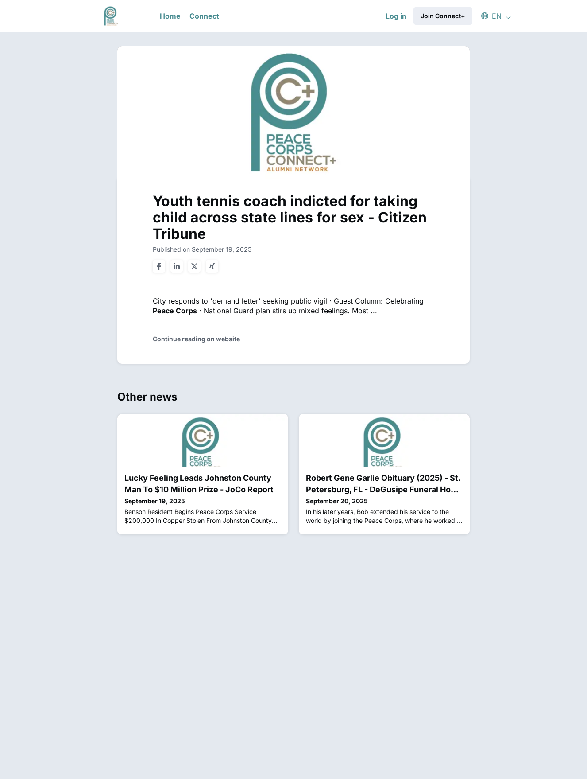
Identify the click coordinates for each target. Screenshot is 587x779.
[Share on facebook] (159, 266)
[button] (491, 16)
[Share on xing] (212, 266)
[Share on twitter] (194, 266)
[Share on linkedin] (176, 266)
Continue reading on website (196, 339)
